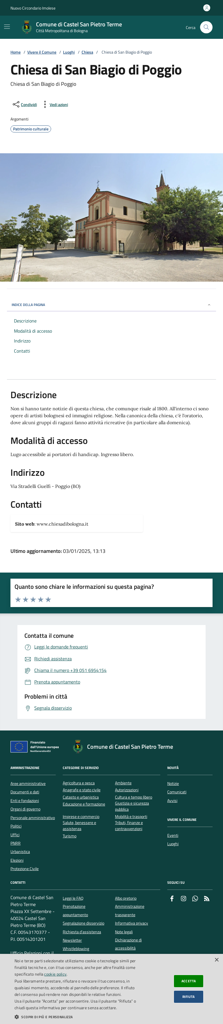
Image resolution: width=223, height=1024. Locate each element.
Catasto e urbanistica (81, 797)
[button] (77, 1017)
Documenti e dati (24, 792)
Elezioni (17, 860)
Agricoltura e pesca (79, 783)
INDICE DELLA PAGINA (111, 304)
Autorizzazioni (127, 790)
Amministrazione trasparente (129, 910)
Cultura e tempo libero (133, 797)
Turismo (69, 836)
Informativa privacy (131, 923)
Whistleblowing (76, 948)
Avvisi (172, 800)
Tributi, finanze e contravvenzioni (129, 826)
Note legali (124, 932)
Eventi (172, 835)
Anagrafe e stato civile (81, 790)
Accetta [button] (188, 981)
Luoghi (69, 52)
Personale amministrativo (32, 818)
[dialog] (111, 989)
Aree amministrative (28, 783)
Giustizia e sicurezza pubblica (132, 806)
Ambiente (123, 783)
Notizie (173, 783)
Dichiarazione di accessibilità (128, 944)
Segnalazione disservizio (83, 923)
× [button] (216, 960)
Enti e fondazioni (24, 800)
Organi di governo (25, 809)
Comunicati (176, 792)
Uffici (14, 835)
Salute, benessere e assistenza (79, 826)
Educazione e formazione (84, 804)
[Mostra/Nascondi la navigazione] (6, 26)
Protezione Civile (24, 869)
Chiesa (87, 52)
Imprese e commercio (81, 817)
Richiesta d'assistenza (82, 932)
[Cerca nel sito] (206, 27)
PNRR (15, 843)
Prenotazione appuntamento (75, 910)
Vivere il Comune (41, 52)
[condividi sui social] (24, 104)
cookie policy (55, 974)
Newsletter (72, 940)
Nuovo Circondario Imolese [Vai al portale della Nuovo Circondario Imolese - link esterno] (32, 8)
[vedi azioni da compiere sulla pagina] (54, 104)
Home (15, 52)
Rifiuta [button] (188, 996)
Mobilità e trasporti (131, 817)
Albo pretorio (125, 898)
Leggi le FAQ (73, 898)
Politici (15, 826)
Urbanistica (20, 851)
